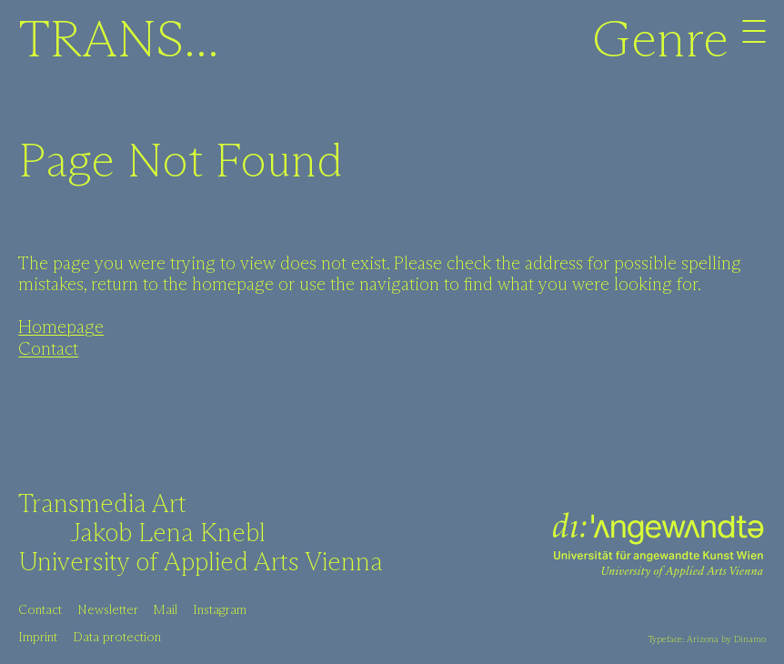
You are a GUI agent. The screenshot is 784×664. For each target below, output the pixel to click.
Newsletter (107, 610)
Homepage (61, 328)
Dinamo (750, 639)
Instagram (219, 610)
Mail (165, 610)
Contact (48, 349)
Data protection (117, 637)
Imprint (37, 637)
